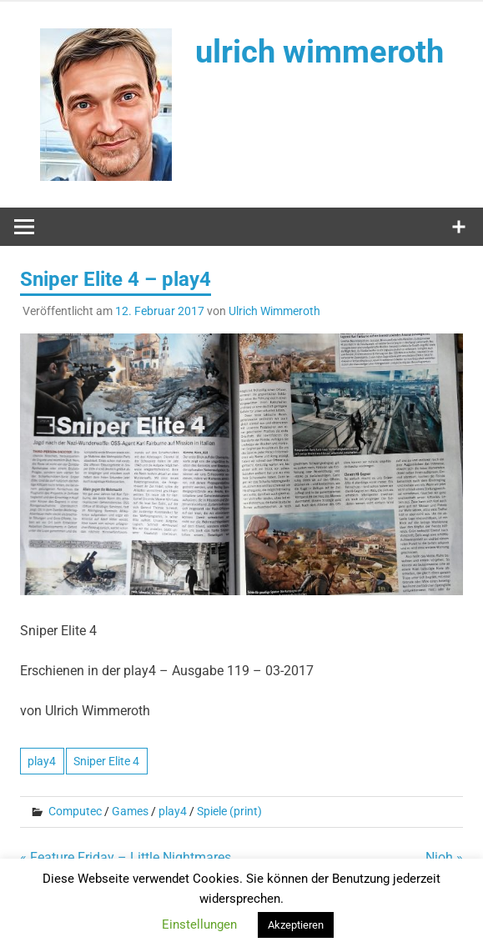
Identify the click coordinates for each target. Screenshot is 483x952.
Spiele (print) (229, 811)
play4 (42, 761)
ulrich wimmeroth (319, 51)
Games (130, 811)
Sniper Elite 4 (106, 761)
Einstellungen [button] (199, 924)
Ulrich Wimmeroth (274, 311)
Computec (75, 811)
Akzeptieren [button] (296, 925)
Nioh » (444, 857)
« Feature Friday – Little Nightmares (125, 857)
